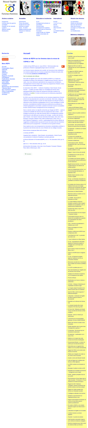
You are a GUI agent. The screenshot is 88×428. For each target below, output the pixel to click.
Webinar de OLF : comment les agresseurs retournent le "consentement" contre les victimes (76, 81)
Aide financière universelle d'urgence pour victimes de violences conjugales (76, 420)
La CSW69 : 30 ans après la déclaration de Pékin (74, 198)
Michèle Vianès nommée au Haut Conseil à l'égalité (75, 175)
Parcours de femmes (76, 24)
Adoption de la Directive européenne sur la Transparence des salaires (76, 274)
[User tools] (63, 66)
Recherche (5, 59)
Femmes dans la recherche (43, 29)
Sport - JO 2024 (23, 27)
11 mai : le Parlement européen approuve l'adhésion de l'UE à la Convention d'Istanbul (75, 258)
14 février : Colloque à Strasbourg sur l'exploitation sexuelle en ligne (76, 285)
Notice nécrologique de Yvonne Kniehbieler (75, 228)
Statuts (4, 71)
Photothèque (6, 83)
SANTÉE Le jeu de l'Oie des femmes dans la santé (76, 57)
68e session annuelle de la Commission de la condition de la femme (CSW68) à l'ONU (77, 263)
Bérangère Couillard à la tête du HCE (76, 368)
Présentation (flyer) (7, 68)
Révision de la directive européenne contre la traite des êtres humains (76, 121)
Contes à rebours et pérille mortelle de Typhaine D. (77, 113)
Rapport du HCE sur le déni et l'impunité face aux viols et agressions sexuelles (76, 67)
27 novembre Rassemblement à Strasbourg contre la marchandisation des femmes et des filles (76, 90)
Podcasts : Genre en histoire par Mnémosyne (75, 315)
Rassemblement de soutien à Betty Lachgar (76, 104)
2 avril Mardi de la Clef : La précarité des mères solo (76, 236)
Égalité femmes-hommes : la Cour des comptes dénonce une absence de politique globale (77, 165)
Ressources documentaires (10, 86)
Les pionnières (74, 21)
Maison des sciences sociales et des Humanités (76, 323)
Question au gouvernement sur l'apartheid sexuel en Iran (75, 396)
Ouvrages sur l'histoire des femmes (78, 28)
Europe (55, 21)
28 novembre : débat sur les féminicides (74, 85)
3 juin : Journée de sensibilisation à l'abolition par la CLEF (76, 224)
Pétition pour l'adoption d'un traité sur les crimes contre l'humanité (76, 354)
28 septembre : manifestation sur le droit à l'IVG (76, 335)
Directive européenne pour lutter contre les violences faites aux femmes (77, 424)
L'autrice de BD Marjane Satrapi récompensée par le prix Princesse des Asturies (77, 109)
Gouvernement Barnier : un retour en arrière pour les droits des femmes (76, 343)
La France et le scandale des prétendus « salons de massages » (76, 137)
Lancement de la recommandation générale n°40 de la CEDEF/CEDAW (76, 319)
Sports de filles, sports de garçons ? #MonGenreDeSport (76, 292)
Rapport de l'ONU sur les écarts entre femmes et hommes (76, 351)
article (33, 93)
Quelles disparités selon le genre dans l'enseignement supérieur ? (77, 327)
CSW (54, 29)
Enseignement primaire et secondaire (43, 23)
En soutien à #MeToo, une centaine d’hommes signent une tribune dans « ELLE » (76, 407)
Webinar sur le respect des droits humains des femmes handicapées (76, 339)
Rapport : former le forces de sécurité (76, 152)
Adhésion (5, 73)
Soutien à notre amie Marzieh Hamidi (76, 358)
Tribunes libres (6, 88)
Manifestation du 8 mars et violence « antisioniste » (76, 281)
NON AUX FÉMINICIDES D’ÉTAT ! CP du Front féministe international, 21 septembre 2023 (77, 171)
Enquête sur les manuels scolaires (8, 27)
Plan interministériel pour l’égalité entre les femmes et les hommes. (77, 270)
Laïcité (21, 32)
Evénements (22, 21)
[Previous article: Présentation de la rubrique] (28, 154)
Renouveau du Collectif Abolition (75, 191)
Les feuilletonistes (75, 31)
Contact (4, 74)
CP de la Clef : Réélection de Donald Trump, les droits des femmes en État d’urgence (76, 311)
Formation (39, 31)
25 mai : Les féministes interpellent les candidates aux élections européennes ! (77, 180)
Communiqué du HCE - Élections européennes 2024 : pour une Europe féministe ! (76, 144)
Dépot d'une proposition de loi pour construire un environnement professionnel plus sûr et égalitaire (76, 62)
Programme (5, 21)
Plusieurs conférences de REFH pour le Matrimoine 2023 (76, 232)
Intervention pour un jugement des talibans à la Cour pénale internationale (77, 347)
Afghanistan (55, 26)
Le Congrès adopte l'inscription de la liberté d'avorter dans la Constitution (76, 288)
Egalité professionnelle (25, 29)
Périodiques (5, 77)
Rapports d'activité (7, 76)
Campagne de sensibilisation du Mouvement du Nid (75, 133)
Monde (55, 24)
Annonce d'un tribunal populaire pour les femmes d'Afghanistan (76, 117)
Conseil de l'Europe (57, 23)
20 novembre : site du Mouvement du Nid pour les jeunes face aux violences (77, 125)
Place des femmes (76, 26)
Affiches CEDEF (6, 29)
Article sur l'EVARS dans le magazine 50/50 (76, 253)
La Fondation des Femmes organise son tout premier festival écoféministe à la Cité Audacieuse (77, 160)
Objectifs (4, 69)
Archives (4, 94)
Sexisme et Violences (25, 31)
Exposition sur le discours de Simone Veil (76, 302)
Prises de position (24, 23)
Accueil (4, 66)
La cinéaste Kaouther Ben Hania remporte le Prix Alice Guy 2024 (75, 306)
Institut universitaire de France (42, 34)
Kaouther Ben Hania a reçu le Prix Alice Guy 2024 (76, 209)
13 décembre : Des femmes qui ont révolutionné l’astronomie (76, 331)
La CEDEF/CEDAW (58, 31)
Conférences (6, 93)
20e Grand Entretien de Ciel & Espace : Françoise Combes (77, 213)
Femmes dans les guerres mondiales (9, 23)
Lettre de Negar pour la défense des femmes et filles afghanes (76, 361)
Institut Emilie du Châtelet (43, 32)
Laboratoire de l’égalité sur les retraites (77, 410)
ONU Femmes (57, 27)
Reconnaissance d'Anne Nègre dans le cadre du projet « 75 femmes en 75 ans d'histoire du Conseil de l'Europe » (77, 380)
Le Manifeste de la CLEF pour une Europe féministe (76, 155)
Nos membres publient (9, 89)
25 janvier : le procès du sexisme (75, 417)
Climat (55, 32)
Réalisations (5, 31)
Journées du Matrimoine (73, 140)
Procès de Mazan (72, 277)
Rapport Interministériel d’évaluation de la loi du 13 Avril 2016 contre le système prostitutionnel (77, 401)
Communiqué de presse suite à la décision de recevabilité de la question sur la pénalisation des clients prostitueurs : (77, 219)
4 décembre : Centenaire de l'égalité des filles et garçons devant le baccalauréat (76, 297)
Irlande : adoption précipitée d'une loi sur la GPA (76, 375)
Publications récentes (8, 79)
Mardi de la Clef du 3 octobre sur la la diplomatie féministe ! (76, 194)
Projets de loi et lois (24, 24)
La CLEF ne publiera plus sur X (75, 267)
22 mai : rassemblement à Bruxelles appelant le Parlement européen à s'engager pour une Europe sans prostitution (76, 244)
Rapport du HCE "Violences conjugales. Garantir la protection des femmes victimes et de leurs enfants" (76, 385)
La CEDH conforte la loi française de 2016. (76, 365)
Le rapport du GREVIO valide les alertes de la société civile (75, 72)
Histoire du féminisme (76, 23)
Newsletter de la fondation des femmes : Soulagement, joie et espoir (77, 371)
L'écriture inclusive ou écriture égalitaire (75, 413)
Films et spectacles (8, 91)
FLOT (37, 21)
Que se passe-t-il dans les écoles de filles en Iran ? (76, 249)
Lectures (4, 85)
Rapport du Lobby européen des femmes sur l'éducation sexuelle (75, 390)
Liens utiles (5, 82)
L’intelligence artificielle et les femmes (76, 393)
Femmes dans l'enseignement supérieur (43, 27)
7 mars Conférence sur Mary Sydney (76, 239)
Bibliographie (6, 80)
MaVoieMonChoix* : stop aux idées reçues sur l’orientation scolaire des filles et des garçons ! (76, 99)
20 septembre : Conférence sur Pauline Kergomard (77, 129)
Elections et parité (24, 26)
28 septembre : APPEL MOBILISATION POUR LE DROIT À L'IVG (77, 149)
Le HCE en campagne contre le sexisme (75, 76)
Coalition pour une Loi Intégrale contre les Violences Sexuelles (77, 95)
